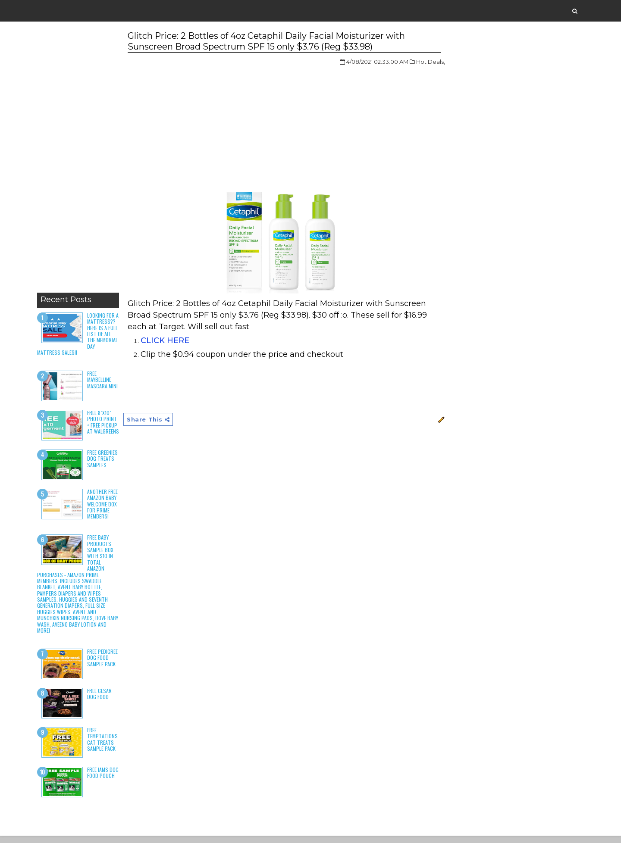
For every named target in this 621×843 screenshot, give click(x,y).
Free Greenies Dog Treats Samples (104, 465)
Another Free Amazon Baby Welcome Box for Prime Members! (104, 511)
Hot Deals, (415, 62)
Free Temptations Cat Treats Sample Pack (104, 746)
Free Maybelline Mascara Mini (104, 380)
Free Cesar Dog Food (101, 700)
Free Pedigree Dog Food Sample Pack (104, 664)
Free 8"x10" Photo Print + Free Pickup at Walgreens (104, 425)
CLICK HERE (167, 341)
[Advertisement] (79, 159)
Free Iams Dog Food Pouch (104, 779)
